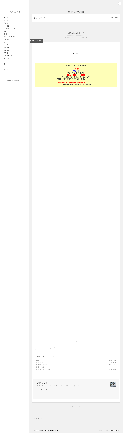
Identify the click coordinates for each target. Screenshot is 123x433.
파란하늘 (6, 45)
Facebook (46, 430)
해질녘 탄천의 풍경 (41, 364)
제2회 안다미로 (40, 362)
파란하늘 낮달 (14, 12)
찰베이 (6, 20)
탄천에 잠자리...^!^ (39, 18)
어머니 (6, 18)
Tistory (107, 430)
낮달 (5, 31)
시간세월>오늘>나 (9, 28)
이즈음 (6, 53)
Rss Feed (35, 430)
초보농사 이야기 (9, 39)
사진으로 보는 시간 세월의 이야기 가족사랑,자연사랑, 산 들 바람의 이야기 (59, 386)
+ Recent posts (38, 418)
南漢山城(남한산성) (9, 36)
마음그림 (6, 50)
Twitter (41, 430)
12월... (38, 360)
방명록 (6, 69)
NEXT (80, 406)
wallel (117, 430)
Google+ (57, 430)
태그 (5, 66)
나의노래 (6, 58)
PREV (71, 406)
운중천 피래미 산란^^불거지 (44, 369)
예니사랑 (6, 26)
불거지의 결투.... (40, 367)
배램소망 (6, 47)
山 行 (5, 34)
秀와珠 (6, 23)
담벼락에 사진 (8, 55)
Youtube (52, 430)
